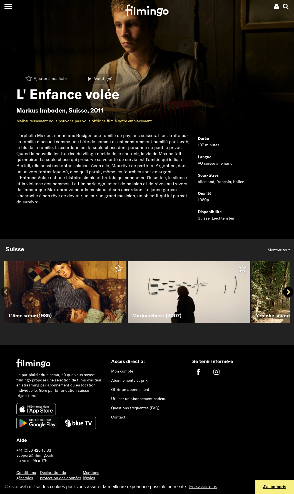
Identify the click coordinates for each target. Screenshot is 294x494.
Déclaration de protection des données (60, 475)
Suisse (78, 110)
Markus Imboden (41, 110)
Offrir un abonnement (130, 389)
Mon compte (122, 371)
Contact (118, 417)
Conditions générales (26, 475)
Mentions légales (91, 475)
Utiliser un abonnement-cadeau (138, 398)
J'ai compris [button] (274, 487)
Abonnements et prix (129, 380)
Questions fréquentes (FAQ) (135, 407)
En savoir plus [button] (203, 486)
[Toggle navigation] (8, 6)
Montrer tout (279, 249)
